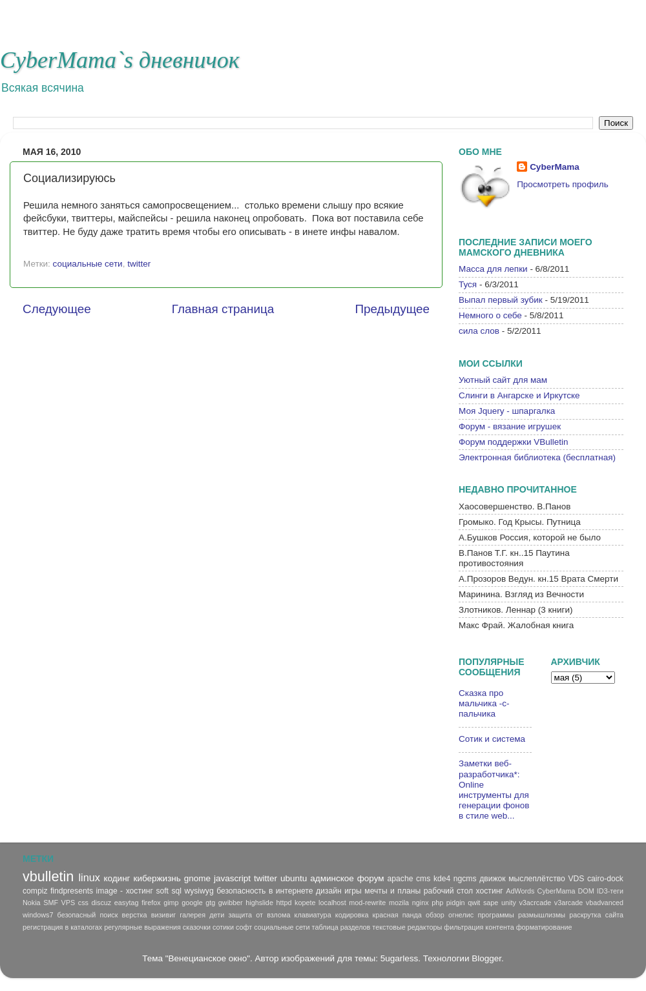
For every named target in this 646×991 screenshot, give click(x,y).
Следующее (57, 309)
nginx (420, 902)
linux (88, 877)
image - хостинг (124, 890)
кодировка (352, 915)
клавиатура (313, 915)
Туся (468, 284)
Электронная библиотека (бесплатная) (537, 457)
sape (490, 902)
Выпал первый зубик (501, 300)
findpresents (71, 890)
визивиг (163, 915)
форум (370, 878)
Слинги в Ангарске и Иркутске (519, 395)
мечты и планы (392, 890)
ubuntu (293, 878)
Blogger (486, 958)
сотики (223, 927)
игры (353, 890)
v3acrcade (535, 902)
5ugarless (399, 958)
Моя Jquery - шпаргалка (507, 411)
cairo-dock (605, 878)
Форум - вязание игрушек (510, 426)
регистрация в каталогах (62, 927)
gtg (210, 902)
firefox (150, 902)
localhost (332, 902)
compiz (35, 890)
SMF (50, 902)
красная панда (397, 915)
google (192, 902)
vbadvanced (604, 902)
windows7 (38, 915)
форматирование (544, 927)
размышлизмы (541, 915)
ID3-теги (610, 891)
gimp (170, 902)
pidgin (455, 902)
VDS (576, 878)
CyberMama (554, 167)
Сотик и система (492, 739)
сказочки (197, 927)
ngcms (465, 878)
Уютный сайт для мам (503, 380)
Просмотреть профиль (563, 184)
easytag (126, 902)
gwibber (230, 902)
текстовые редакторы (407, 927)
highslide (259, 902)
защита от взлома (259, 915)
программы (495, 915)
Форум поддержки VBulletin (513, 442)
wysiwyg (198, 890)
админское (332, 878)
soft (162, 890)
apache (400, 878)
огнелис (461, 915)
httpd (283, 902)
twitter (139, 264)
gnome (197, 878)
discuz (102, 902)
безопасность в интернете (264, 890)
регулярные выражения (142, 927)
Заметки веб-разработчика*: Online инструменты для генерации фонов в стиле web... (494, 790)
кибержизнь (157, 878)
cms (423, 878)
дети (216, 915)
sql (176, 890)
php (437, 902)
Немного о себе (490, 315)
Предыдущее (392, 309)
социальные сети (88, 264)
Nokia (32, 902)
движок (492, 878)
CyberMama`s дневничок (120, 60)
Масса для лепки (493, 269)
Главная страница (223, 309)
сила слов (479, 331)
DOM (586, 891)
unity (508, 902)
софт (244, 927)
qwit (474, 902)
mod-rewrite (367, 902)
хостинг (489, 890)
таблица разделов (341, 927)
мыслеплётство (536, 878)
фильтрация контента (479, 927)
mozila (399, 902)
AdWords (520, 891)
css (83, 902)
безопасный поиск (87, 915)
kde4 (441, 878)
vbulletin (48, 876)
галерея (192, 915)
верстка (134, 915)
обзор (435, 915)
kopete (305, 902)
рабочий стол (448, 890)
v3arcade (568, 902)
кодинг (116, 878)
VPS (68, 902)
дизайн (329, 890)
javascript (232, 878)
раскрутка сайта (596, 915)
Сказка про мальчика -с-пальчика (484, 703)
